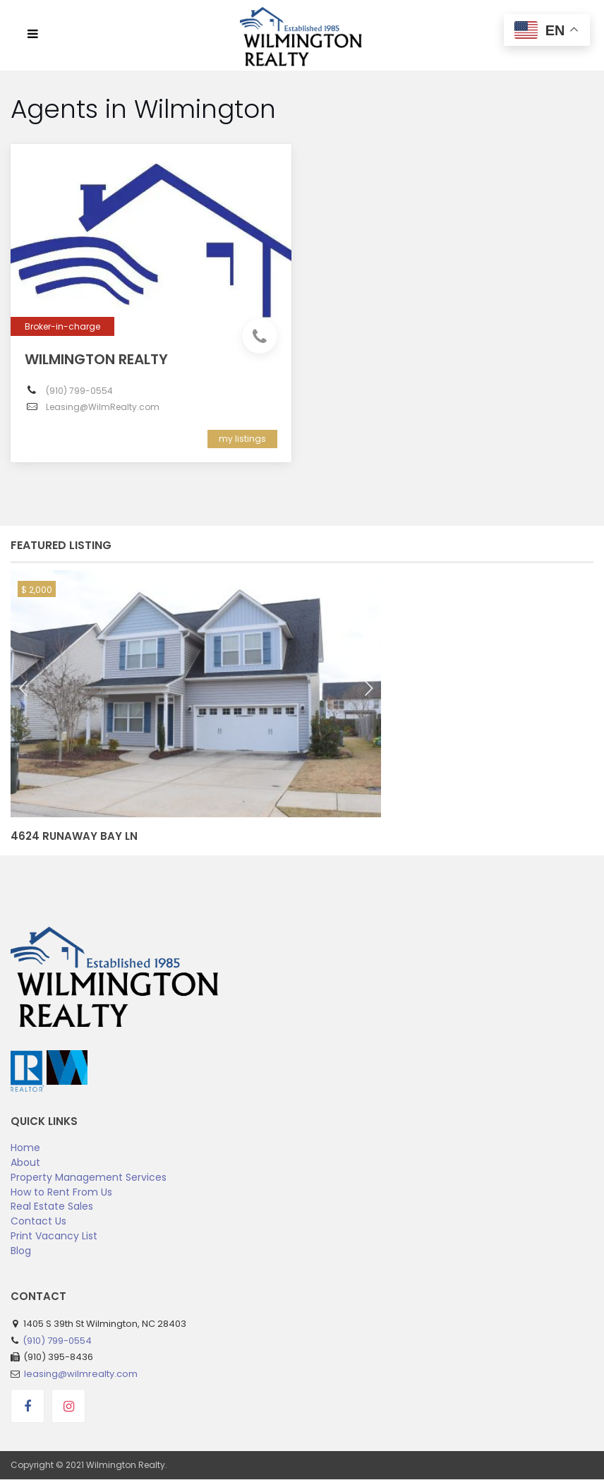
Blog (21, 1251)
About (25, 1162)
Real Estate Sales (52, 1206)
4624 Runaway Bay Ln (74, 836)
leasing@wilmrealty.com (81, 1373)
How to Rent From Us (61, 1192)
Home (25, 1148)
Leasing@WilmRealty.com (102, 407)
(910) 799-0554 (79, 391)
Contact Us (38, 1221)
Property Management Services (89, 1177)
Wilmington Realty (96, 359)
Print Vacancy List (54, 1236)
